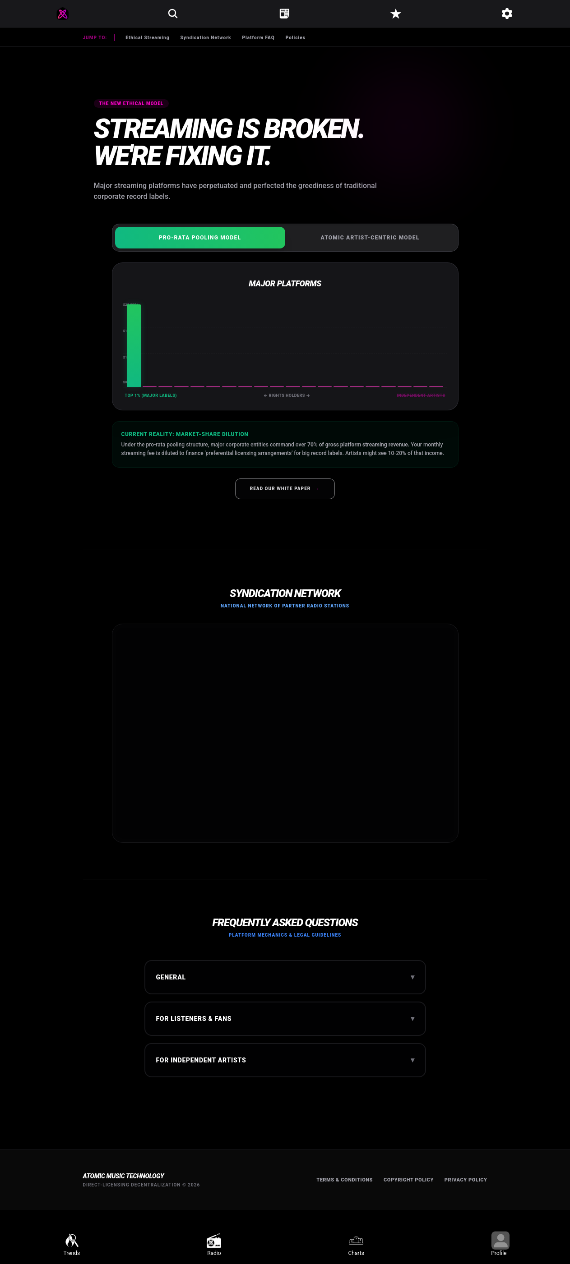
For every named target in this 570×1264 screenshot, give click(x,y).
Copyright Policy (409, 1180)
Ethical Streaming (147, 37)
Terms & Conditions (344, 1180)
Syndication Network (205, 37)
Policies (296, 37)
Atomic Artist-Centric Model (370, 237)
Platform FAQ (258, 37)
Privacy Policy (466, 1180)
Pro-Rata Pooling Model (200, 237)
